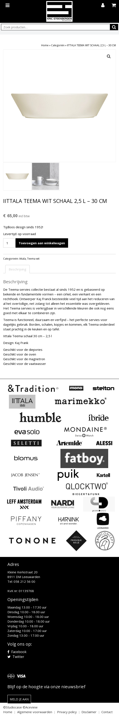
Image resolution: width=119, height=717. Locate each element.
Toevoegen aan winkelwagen (42, 243)
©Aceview (30, 707)
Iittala (22, 258)
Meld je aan (19, 699)
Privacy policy (67, 712)
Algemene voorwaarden (34, 712)
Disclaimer (89, 712)
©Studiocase (12, 707)
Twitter (15, 656)
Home (45, 45)
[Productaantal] (9, 243)
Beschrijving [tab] (17, 269)
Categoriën (57, 45)
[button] (109, 56)
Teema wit (33, 258)
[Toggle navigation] (8, 4)
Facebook (17, 651)
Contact (107, 712)
